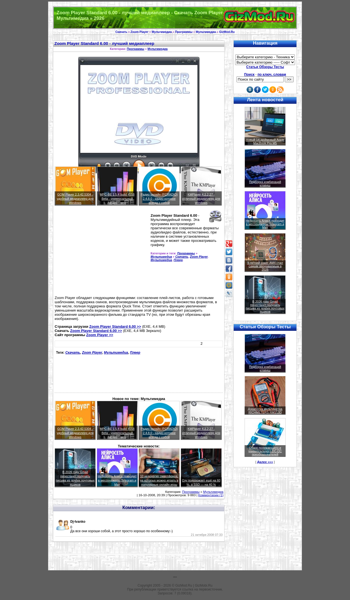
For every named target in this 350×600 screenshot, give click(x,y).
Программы (183, 31)
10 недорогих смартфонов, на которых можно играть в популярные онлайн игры (159, 480)
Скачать (121, 31)
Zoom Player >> (99, 335)
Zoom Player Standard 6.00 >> (115, 326)
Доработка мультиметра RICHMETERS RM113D (265, 410)
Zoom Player (139, 31)
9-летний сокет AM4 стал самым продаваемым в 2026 (265, 266)
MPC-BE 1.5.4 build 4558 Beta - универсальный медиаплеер (117, 198)
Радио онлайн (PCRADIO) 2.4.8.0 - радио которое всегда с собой (159, 198)
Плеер (178, 260)
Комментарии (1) (210, 495)
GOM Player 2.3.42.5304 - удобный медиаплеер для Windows (75, 198)
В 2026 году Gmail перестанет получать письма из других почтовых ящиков (265, 306)
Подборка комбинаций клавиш (265, 183)
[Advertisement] (101, 253)
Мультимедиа (162, 31)
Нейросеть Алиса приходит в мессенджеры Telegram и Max (117, 480)
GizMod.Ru (227, 31)
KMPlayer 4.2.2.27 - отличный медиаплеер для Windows (201, 198)
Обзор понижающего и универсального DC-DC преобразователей (265, 451)
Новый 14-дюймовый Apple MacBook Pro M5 (265, 141)
